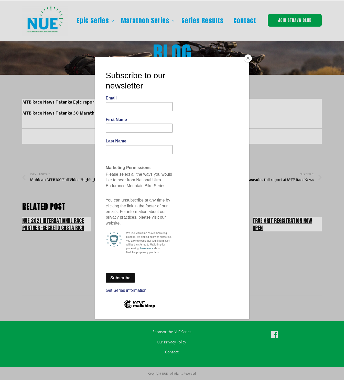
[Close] (248, 58)
